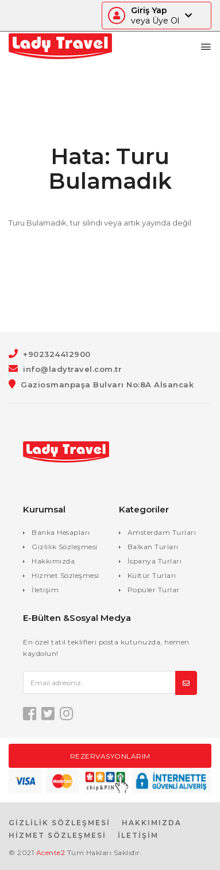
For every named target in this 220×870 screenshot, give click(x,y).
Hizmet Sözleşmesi (65, 575)
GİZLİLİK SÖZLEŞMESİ (59, 822)
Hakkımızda (53, 561)
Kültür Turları (152, 575)
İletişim (45, 589)
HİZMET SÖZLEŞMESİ (57, 835)
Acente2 (50, 852)
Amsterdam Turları (162, 532)
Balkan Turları (153, 546)
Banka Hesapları (61, 532)
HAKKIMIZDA (152, 822)
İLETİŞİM (138, 835)
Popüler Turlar (154, 589)
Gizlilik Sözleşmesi (65, 546)
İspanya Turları (155, 561)
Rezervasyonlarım (110, 756)
